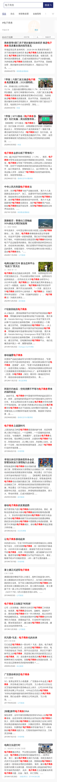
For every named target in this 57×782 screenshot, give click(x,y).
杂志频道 (20, 666)
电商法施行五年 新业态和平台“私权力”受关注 (19, 265)
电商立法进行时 (12, 745)
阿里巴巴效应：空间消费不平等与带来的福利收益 (28, 390)
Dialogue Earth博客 (26, 347)
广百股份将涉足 (16, 674)
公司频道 (22, 255)
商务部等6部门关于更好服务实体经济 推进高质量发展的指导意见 (28, 44)
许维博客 (21, 451)
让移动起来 (14, 539)
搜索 (48, 5)
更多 (36, 30)
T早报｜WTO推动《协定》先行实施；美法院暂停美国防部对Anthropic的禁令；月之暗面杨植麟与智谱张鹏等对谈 (20, 118)
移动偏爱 (13, 355)
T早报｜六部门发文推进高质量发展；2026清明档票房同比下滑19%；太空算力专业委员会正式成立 (19, 81)
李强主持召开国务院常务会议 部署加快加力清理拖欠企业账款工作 (19, 461)
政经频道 (22, 301)
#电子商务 (7, 22)
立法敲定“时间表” (17, 603)
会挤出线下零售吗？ (19, 153)
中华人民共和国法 (18, 186)
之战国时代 (14, 425)
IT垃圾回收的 (15, 309)
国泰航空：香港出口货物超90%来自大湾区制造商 (18, 222)
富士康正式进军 (16, 569)
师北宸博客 (23, 380)
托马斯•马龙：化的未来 (20, 637)
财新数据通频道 (22, 71)
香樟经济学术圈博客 (25, 178)
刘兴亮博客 (22, 531)
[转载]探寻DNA (16, 711)
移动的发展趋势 (16, 505)
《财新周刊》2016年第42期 (29, 776)
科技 (18, 108)
